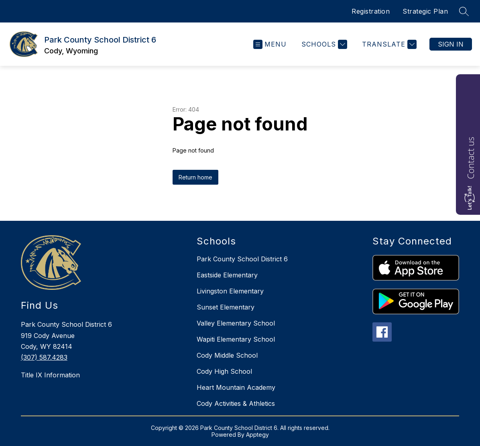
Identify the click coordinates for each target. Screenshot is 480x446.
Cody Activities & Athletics (236, 403)
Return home (195, 177)
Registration (371, 11)
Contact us (470, 158)
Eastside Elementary (227, 275)
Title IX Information (50, 375)
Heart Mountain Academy (236, 387)
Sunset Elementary (225, 307)
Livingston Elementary (230, 291)
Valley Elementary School (236, 323)
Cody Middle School (227, 355)
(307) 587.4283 (44, 357)
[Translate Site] (388, 44)
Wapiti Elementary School (236, 339)
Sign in (451, 44)
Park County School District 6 (242, 259)
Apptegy (257, 434)
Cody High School (224, 371)
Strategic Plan (425, 11)
